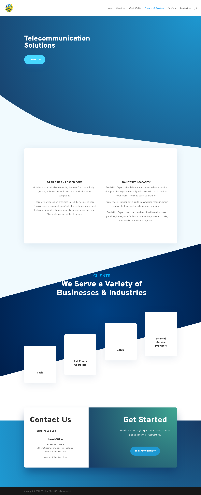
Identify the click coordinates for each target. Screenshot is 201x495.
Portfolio (171, 8)
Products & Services (154, 8)
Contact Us (185, 8)
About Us (120, 8)
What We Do (135, 8)
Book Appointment (145, 451)
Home (109, 8)
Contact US (34, 59)
